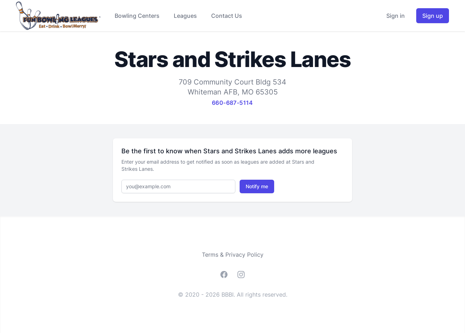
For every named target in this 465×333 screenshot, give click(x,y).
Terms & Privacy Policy (232, 254)
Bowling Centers (137, 15)
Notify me (257, 186)
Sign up (432, 15)
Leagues (185, 15)
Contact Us (226, 15)
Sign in (395, 15)
